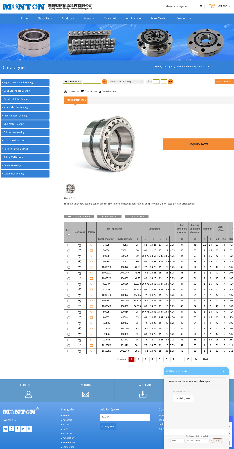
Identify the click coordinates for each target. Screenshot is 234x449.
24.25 (153, 267)
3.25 (172, 245)
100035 (106, 323)
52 (145, 245)
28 (217, 339)
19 (166, 245)
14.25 (160, 339)
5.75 (172, 345)
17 (160, 250)
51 (217, 345)
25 (137, 245)
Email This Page (91, 91)
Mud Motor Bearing (14, 124)
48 (182, 339)
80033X (106, 284)
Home (24, 18)
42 (217, 250)
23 (166, 250)
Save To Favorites (109, 91)
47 (217, 267)
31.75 (137, 267)
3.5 (210, 339)
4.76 (172, 256)
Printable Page (74, 91)
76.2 (145, 272)
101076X (124, 351)
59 (195, 256)
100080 (124, 278)
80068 (124, 261)
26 (166, 267)
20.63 (153, 256)
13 (160, 245)
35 (137, 312)
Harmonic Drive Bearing (16, 149)
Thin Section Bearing (14, 132)
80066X (124, 256)
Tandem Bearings (12, 165)
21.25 (153, 250)
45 (182, 267)
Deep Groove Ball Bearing (17, 91)
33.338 (137, 284)
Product (68, 18)
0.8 (204, 245)
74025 (106, 245)
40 (182, 250)
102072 (124, 339)
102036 (106, 339)
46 (195, 245)
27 (217, 245)
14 (196, 359)
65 (195, 339)
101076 (124, 345)
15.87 (160, 256)
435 (232, 245)
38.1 (137, 345)
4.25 (172, 250)
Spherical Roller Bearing (16, 107)
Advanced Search (224, 81)
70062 (124, 250)
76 (145, 345)
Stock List (110, 18)
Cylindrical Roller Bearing (16, 99)
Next (205, 359)
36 (137, 339)
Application (133, 18)
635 (232, 250)
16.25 (153, 245)
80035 (106, 312)
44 (182, 256)
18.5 (166, 339)
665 (232, 339)
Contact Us (183, 18)
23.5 (166, 256)
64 (195, 267)
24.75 (153, 345)
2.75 (172, 339)
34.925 (137, 295)
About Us (44, 18)
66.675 (145, 256)
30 (137, 250)
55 (195, 250)
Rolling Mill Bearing (13, 157)
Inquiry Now (198, 144)
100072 (124, 267)
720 (232, 256)
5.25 (172, 267)
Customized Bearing (186, 66)
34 (182, 245)
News (89, 18)
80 (145, 278)
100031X (106, 267)
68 (145, 261)
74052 (124, 245)
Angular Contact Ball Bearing (18, 82)
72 (145, 267)
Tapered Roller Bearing (15, 116)
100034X (106, 295)
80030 (106, 256)
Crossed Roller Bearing (15, 140)
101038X (106, 345)
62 (145, 250)
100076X (124, 272)
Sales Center (158, 18)
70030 (106, 250)
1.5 (210, 245)
